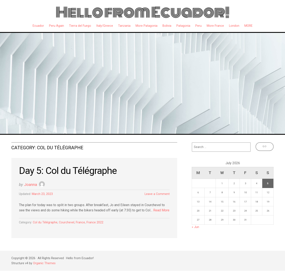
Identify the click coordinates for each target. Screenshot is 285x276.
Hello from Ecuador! (142, 12)
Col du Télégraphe (45, 222)
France (80, 222)
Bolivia (166, 26)
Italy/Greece (104, 26)
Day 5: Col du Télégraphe (68, 170)
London (234, 26)
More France (215, 26)
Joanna (30, 184)
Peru (198, 26)
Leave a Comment (157, 194)
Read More (161, 210)
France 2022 (95, 222)
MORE (248, 26)
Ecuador (38, 26)
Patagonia (183, 26)
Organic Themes (44, 263)
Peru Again (56, 26)
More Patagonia (146, 26)
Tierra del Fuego (80, 26)
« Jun (195, 227)
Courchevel (66, 222)
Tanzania (124, 26)
